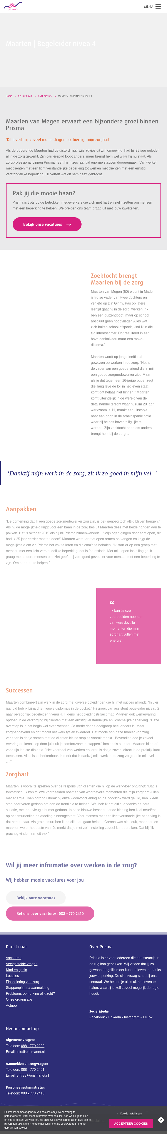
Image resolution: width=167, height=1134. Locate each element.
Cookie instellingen (131, 1113)
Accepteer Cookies (131, 1123)
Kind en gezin (16, 982)
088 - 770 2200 (33, 1058)
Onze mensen (45, 96)
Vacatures (13, 970)
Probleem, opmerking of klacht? (30, 1006)
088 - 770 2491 (33, 1081)
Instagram (131, 1029)
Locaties (12, 988)
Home (9, 96)
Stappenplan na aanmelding (27, 999)
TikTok (148, 1029)
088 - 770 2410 (32, 1105)
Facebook (97, 1029)
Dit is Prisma (25, 96)
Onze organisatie (19, 1011)
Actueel (11, 1017)
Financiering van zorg (22, 994)
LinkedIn (114, 1029)
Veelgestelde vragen (21, 976)
